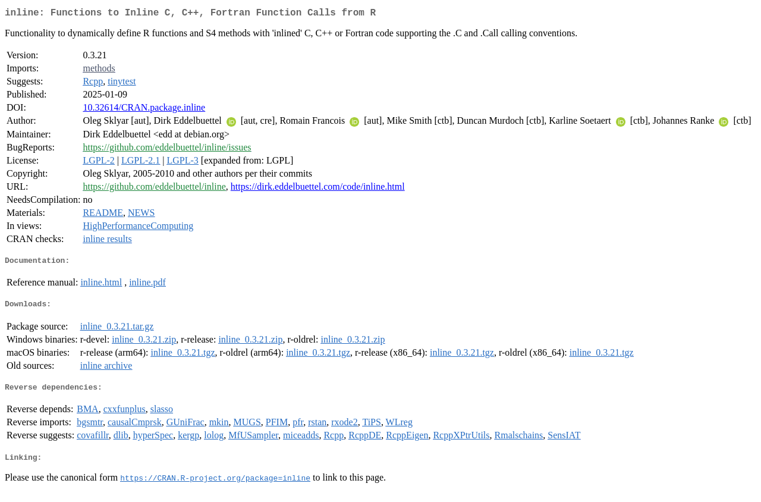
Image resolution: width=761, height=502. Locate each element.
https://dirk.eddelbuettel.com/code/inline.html (318, 189)
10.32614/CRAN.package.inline (144, 110)
